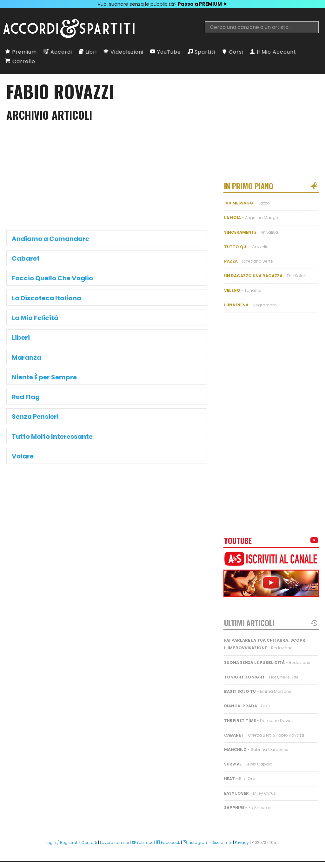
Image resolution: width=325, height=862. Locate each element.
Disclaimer (221, 831)
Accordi (57, 52)
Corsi (232, 52)
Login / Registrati (62, 831)
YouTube (165, 52)
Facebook (168, 831)
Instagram (196, 831)
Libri (88, 52)
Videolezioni (123, 52)
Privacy (242, 831)
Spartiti (201, 52)
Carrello (20, 61)
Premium (21, 52)
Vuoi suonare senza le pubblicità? (162, 4)
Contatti (89, 831)
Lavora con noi (114, 831)
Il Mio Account (273, 52)
